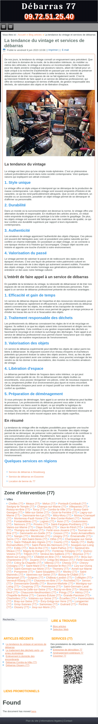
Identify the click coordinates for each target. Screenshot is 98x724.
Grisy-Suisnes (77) (25, 604)
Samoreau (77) (48, 604)
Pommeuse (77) (51, 586)
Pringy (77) (65, 592)
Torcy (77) (39, 509)
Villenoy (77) (51, 562)
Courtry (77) (61, 542)
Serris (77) (12, 539)
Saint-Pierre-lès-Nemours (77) (50, 545)
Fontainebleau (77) (25, 521)
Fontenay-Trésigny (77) (66, 550)
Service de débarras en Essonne (26, 476)
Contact (68, 720)
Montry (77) (70, 571)
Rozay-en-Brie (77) (65, 589)
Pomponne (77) (23, 571)
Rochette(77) (71, 580)
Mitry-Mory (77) (62, 515)
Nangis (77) (21, 536)
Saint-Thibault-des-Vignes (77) (32, 542)
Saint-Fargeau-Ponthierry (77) (69, 524)
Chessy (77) (69, 562)
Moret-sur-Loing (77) (18, 556)
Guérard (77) (68, 604)
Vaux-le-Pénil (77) (70, 527)
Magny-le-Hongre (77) (36, 550)
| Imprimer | (53, 50)
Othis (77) (56, 539)
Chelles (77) (16, 503)
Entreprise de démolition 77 (67, 649)
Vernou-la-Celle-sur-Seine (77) (32, 589)
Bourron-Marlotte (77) (60, 583)
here (33, 711)
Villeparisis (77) (78, 506)
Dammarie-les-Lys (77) (36, 515)
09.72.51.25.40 (49, 16)
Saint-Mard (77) (35, 565)
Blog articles (35, 34)
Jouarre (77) (37, 559)
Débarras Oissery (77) (17, 665)
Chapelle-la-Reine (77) (20, 595)
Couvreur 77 (59, 655)
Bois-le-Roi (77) (38, 548)
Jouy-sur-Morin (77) (43, 607)
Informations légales (51, 720)
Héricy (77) (81, 592)
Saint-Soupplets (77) (48, 571)
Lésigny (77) (60, 536)
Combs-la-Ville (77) (59, 509)
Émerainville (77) (80, 536)
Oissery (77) (21, 607)
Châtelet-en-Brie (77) (46, 556)
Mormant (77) (70, 556)
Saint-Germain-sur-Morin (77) (31, 568)
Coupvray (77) (30, 586)
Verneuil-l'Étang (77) (18, 580)
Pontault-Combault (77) (72, 503)
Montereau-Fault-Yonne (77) (31, 518)
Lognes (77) (47, 521)
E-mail (65, 50)
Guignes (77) (35, 577)
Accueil (22, 34)
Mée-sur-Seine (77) (37, 512)
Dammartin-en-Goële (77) (35, 533)
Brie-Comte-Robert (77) (65, 518)
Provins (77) (41, 524)
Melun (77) (48, 503)
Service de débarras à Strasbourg (27, 472)
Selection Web (61, 629)
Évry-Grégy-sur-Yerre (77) (56, 601)
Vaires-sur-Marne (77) (19, 527)
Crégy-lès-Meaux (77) (60, 559)
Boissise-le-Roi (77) (60, 565)
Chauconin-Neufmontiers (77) (38, 592)
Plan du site (32, 720)
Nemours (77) (22, 524)
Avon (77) (63, 521)
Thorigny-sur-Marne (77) (29, 530)
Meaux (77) (33, 503)
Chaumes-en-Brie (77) (47, 580)
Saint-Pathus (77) (61, 548)
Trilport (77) (30, 553)
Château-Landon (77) (59, 577)
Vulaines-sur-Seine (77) (42, 598)
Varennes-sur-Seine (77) (41, 574)
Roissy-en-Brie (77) (18, 509)
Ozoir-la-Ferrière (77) (64, 512)
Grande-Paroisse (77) (76, 595)
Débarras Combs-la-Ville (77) (21, 662)
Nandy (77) (77, 542)
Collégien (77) (83, 577)
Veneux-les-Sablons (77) (55, 553)
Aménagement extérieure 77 (68, 652)
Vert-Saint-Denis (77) (34, 539)
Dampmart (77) (15, 577)
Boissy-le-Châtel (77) (71, 574)
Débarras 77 (48, 6)
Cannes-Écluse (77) (49, 595)
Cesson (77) (60, 533)
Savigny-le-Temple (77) (20, 506)
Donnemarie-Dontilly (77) (29, 583)
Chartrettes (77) (16, 598)
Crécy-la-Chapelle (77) (27, 562)
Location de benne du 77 (22, 481)
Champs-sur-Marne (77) (51, 506)
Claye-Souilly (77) (46, 527)
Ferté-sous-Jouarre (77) (60, 530)
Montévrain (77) (40, 536)
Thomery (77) (60, 568)
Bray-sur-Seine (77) (26, 601)
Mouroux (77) (81, 553)
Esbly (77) (20, 548)
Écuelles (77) (67, 598)
